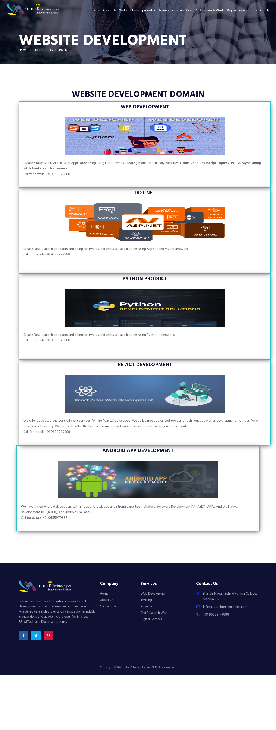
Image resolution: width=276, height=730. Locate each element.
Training (164, 10)
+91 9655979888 (57, 174)
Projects (183, 10)
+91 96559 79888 (216, 614)
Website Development (135, 10)
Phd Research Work (209, 10)
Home (95, 10)
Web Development (154, 594)
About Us (107, 600)
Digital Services (238, 10)
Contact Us (261, 10)
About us (109, 10)
